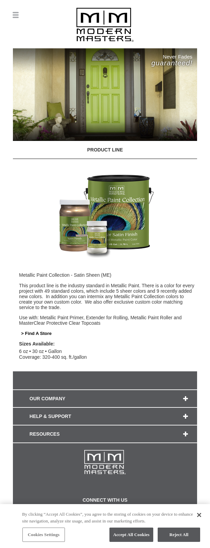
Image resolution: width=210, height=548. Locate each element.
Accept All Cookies (131, 536)
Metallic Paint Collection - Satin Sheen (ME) (65, 275)
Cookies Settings (43, 536)
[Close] (199, 516)
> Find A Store (36, 333)
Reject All (179, 536)
